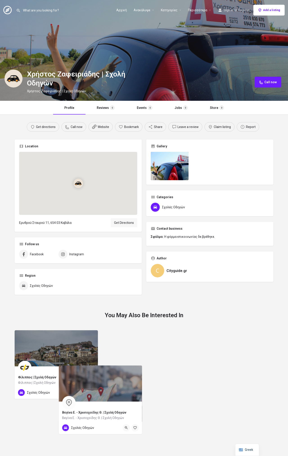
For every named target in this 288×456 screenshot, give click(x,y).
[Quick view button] (82, 392)
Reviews (105, 108)
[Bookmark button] (90, 392)
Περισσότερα (197, 10)
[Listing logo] (13, 79)
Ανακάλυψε (142, 10)
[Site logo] (8, 9)
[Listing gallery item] (170, 166)
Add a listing (269, 10)
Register (244, 10)
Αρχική (121, 10)
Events (144, 108)
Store (217, 108)
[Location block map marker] (78, 183)
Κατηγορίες (169, 10)
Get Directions (124, 223)
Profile (69, 108)
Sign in (228, 10)
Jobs (181, 108)
